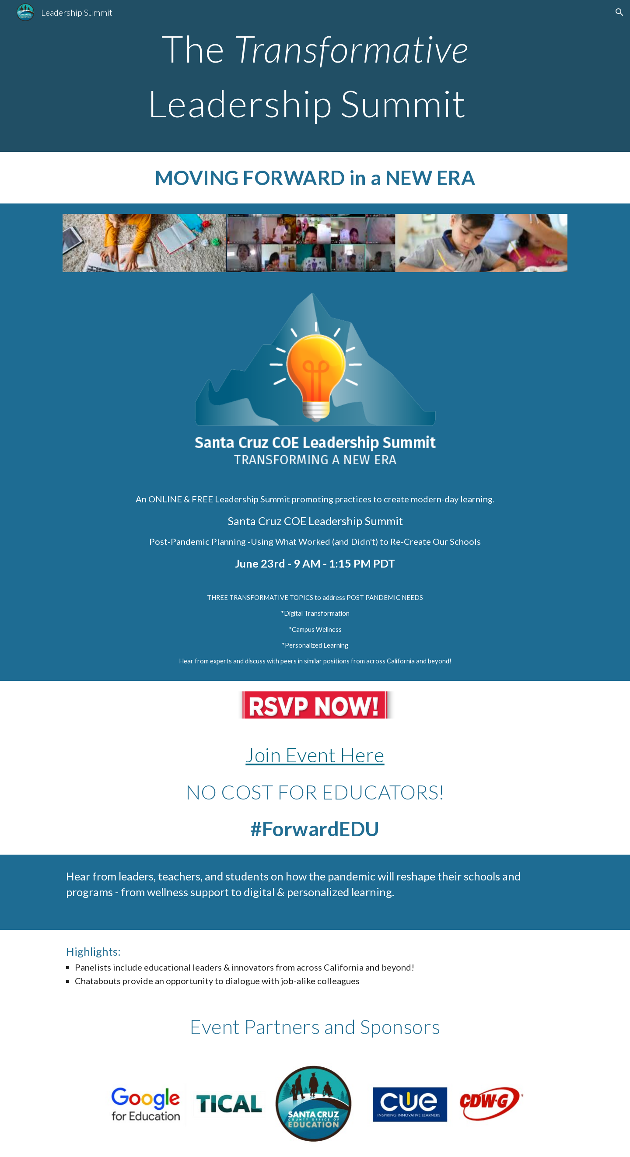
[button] (619, 12)
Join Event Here (315, 755)
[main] (315, 76)
